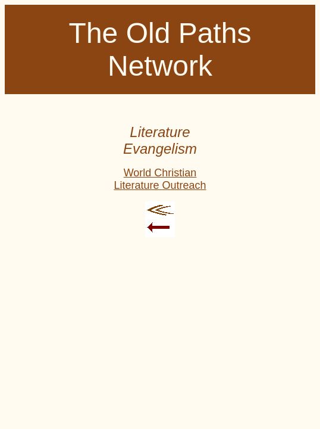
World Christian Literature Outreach (160, 179)
